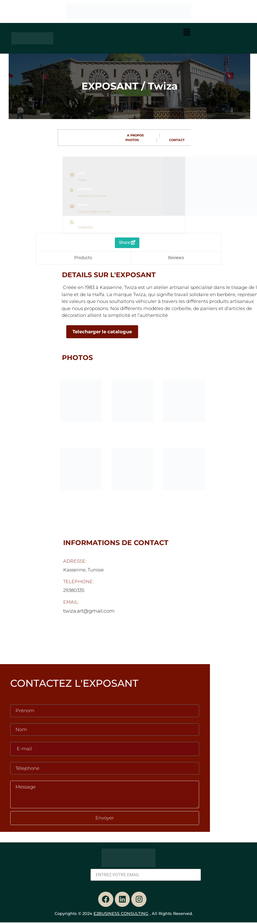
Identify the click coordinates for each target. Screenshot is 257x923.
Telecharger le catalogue (97, 332)
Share (127, 242)
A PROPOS (135, 135)
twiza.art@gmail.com (94, 212)
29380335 (85, 227)
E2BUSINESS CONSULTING (121, 914)
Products (83, 257)
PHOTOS (132, 140)
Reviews (176, 257)
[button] (187, 33)
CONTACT (177, 140)
